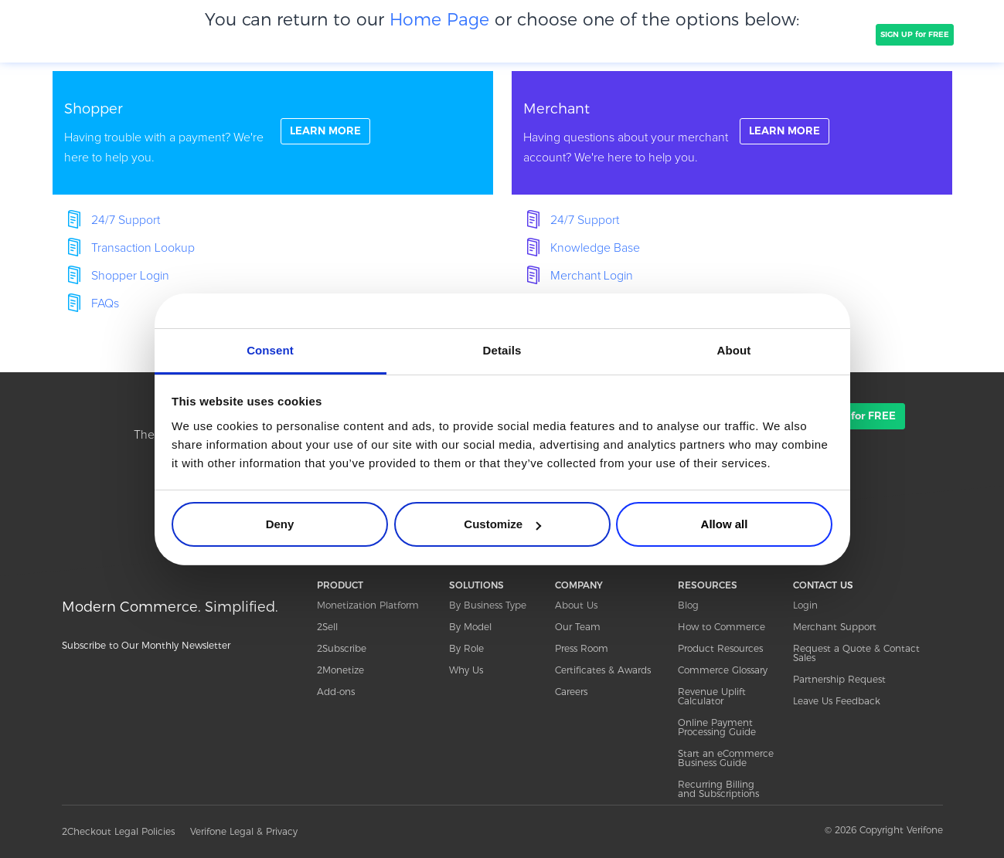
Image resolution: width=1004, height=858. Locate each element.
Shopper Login (130, 276)
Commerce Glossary (722, 670)
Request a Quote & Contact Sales (856, 653)
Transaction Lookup (143, 248)
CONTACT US (823, 585)
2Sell (327, 626)
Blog (688, 605)
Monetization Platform (368, 605)
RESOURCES (707, 585)
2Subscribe (341, 648)
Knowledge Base (595, 248)
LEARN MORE (328, 132)
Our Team (578, 626)
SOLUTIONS (269, 34)
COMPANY (398, 34)
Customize (502, 524)
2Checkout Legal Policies (118, 831)
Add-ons (336, 691)
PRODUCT (199, 34)
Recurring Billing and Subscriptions (718, 788)
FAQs (105, 303)
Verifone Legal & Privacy (244, 831)
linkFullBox (273, 133)
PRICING (462, 34)
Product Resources (720, 648)
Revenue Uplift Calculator (712, 696)
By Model (470, 626)
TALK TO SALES (832, 34)
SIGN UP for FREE (914, 34)
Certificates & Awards (603, 670)
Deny (280, 524)
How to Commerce (721, 626)
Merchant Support (834, 626)
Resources (748, 34)
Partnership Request (839, 679)
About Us (576, 605)
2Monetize (340, 670)
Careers (571, 691)
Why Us (466, 670)
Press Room (581, 648)
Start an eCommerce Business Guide (726, 758)
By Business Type (487, 605)
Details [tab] (502, 350)
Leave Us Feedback (836, 701)
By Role (466, 648)
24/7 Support (125, 220)
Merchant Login (591, 276)
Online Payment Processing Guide (717, 727)
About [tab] (734, 350)
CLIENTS (334, 34)
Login (805, 605)
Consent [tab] (270, 350)
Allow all (724, 524)
